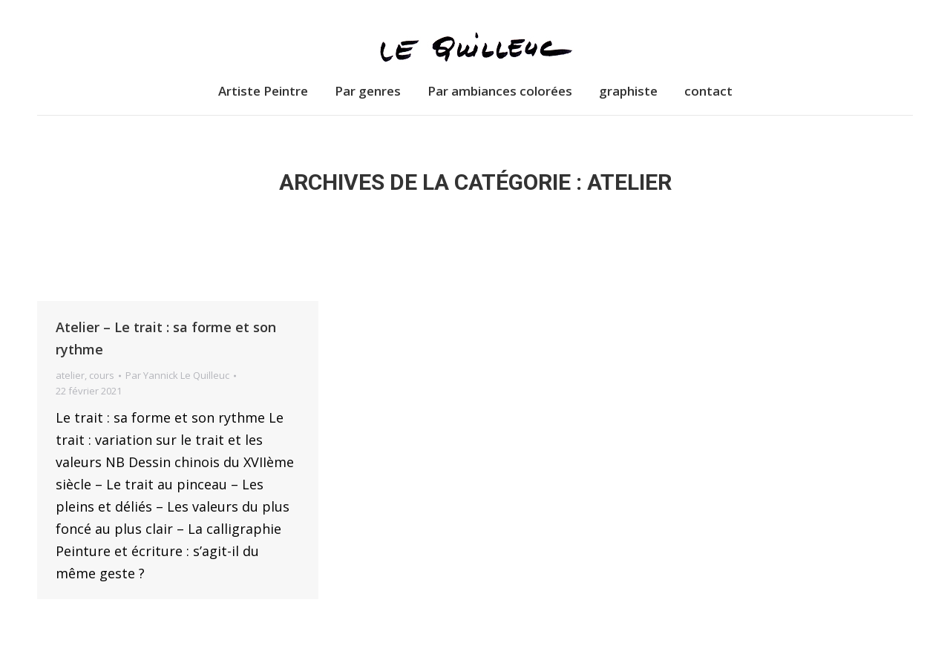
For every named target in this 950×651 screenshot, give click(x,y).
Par (177, 375)
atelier (70, 375)
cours (101, 375)
